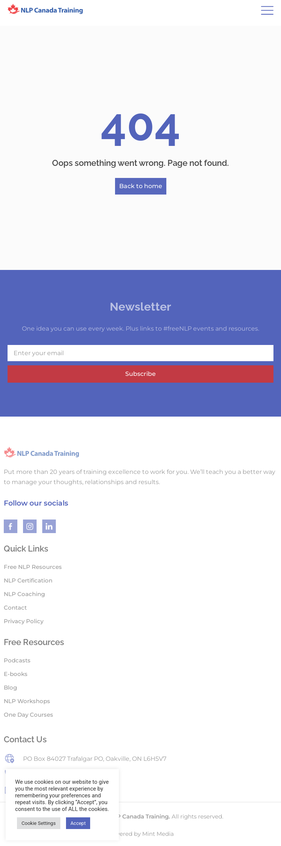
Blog (10, 687)
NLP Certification (28, 580)
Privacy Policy (23, 621)
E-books (16, 673)
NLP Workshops (27, 701)
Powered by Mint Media (140, 833)
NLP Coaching (24, 594)
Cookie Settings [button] (38, 823)
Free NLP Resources (33, 566)
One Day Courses (28, 714)
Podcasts (17, 660)
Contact (15, 607)
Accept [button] (78, 823)
